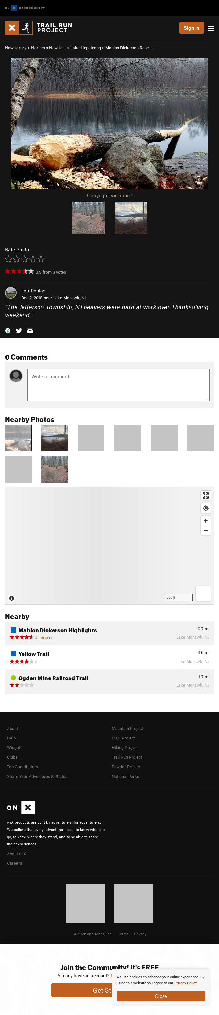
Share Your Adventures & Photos (37, 776)
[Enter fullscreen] (206, 495)
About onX (16, 853)
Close (161, 996)
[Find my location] (206, 508)
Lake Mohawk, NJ (69, 297)
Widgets (14, 747)
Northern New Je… (48, 47)
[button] (8, 330)
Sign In (191, 28)
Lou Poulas (33, 290)
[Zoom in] (206, 521)
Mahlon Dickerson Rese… (128, 47)
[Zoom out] (206, 530)
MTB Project (123, 737)
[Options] (203, 593)
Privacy (140, 934)
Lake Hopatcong (85, 47)
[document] (161, 987)
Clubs (12, 757)
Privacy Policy (185, 983)
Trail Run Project (127, 757)
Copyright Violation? (109, 195)
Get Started (109, 990)
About (12, 728)
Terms (123, 934)
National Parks (125, 776)
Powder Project (126, 766)
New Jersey (15, 47)
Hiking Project (125, 747)
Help (11, 737)
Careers (14, 863)
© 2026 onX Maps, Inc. (93, 934)
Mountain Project (127, 728)
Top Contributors (22, 766)
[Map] (109, 545)
